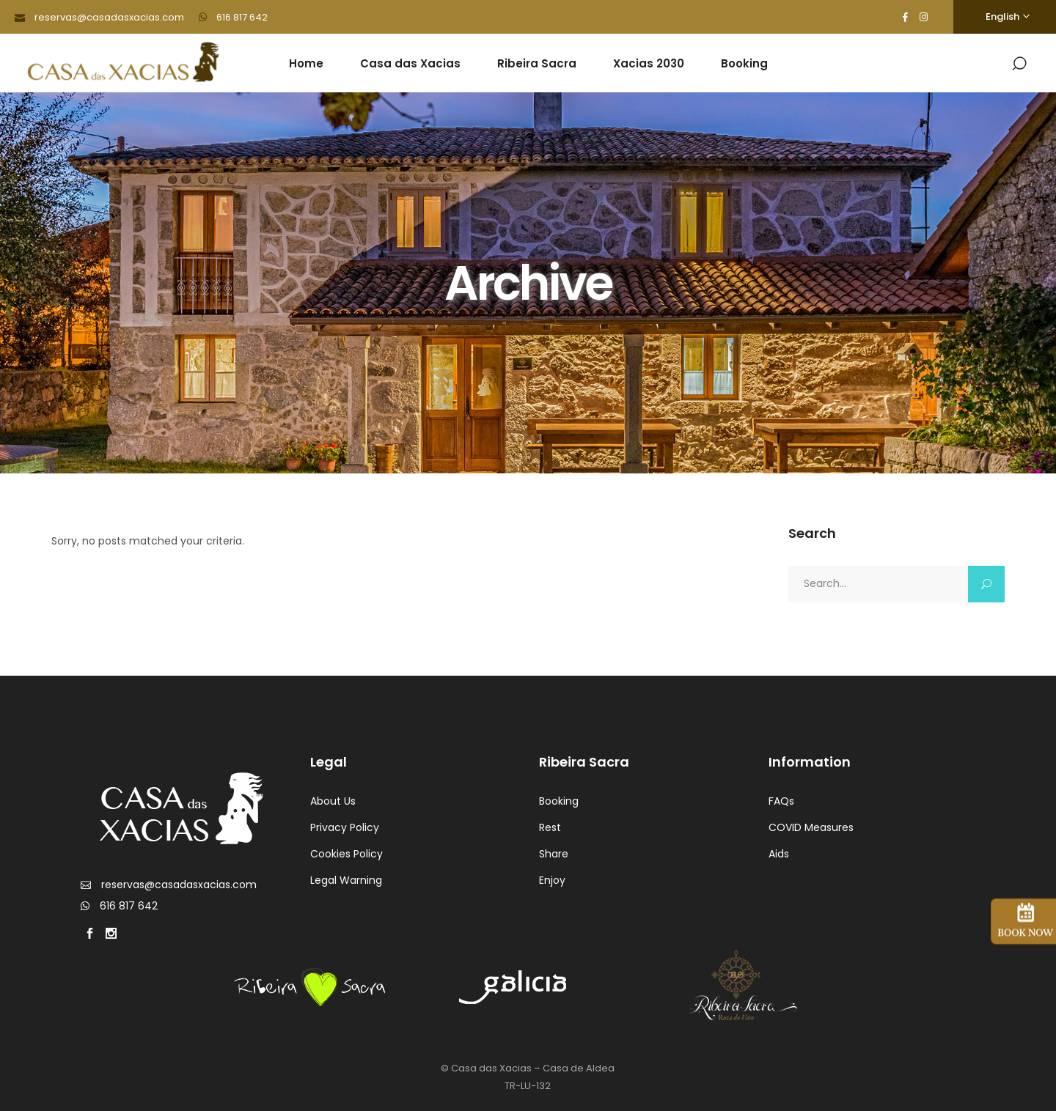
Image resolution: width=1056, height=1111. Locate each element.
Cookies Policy (346, 853)
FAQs (781, 801)
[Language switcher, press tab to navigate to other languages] (1004, 17)
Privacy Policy (344, 827)
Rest (550, 827)
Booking (559, 801)
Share (553, 853)
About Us (333, 801)
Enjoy (552, 880)
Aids (779, 853)
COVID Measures (811, 827)
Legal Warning (346, 880)
